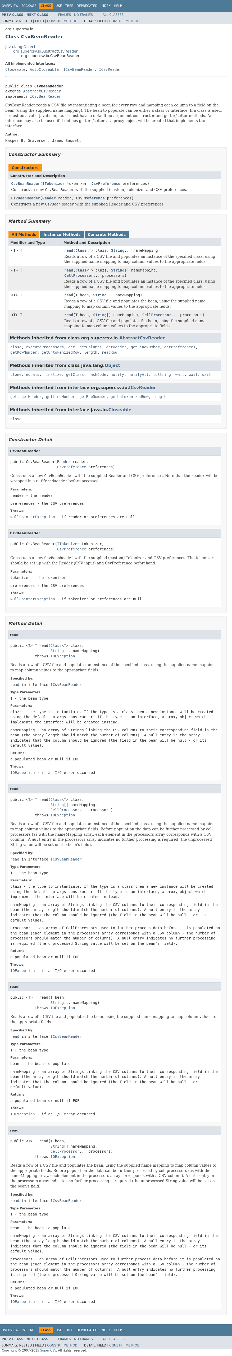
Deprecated (87, 6)
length (90, 352)
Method (70, 21)
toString (162, 374)
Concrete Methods (107, 234)
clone (15, 374)
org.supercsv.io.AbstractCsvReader (45, 51)
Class (81, 250)
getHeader (116, 347)
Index (106, 6)
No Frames (83, 15)
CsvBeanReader (25, 183)
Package (29, 6)
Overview (10, 6)
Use (59, 6)
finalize (52, 374)
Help (118, 6)
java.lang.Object (20, 47)
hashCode (97, 374)
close (15, 347)
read (68, 250)
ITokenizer (53, 183)
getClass (75, 374)
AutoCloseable (44, 69)
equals (32, 374)
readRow (109, 352)
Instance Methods (61, 234)
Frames (64, 15)
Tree (69, 6)
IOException (63, 656)
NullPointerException (32, 517)
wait (179, 374)
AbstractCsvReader (42, 91)
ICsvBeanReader (78, 69)
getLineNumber (145, 347)
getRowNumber (23, 352)
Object (112, 365)
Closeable (15, 69)
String (118, 250)
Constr (53, 21)
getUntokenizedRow (60, 352)
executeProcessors (45, 347)
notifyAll (139, 374)
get (71, 347)
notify (117, 374)
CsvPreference (105, 183)
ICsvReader (110, 69)
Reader (49, 198)
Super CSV (48, 1350)
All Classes (113, 15)
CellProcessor (78, 275)
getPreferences (179, 347)
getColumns (90, 347)
